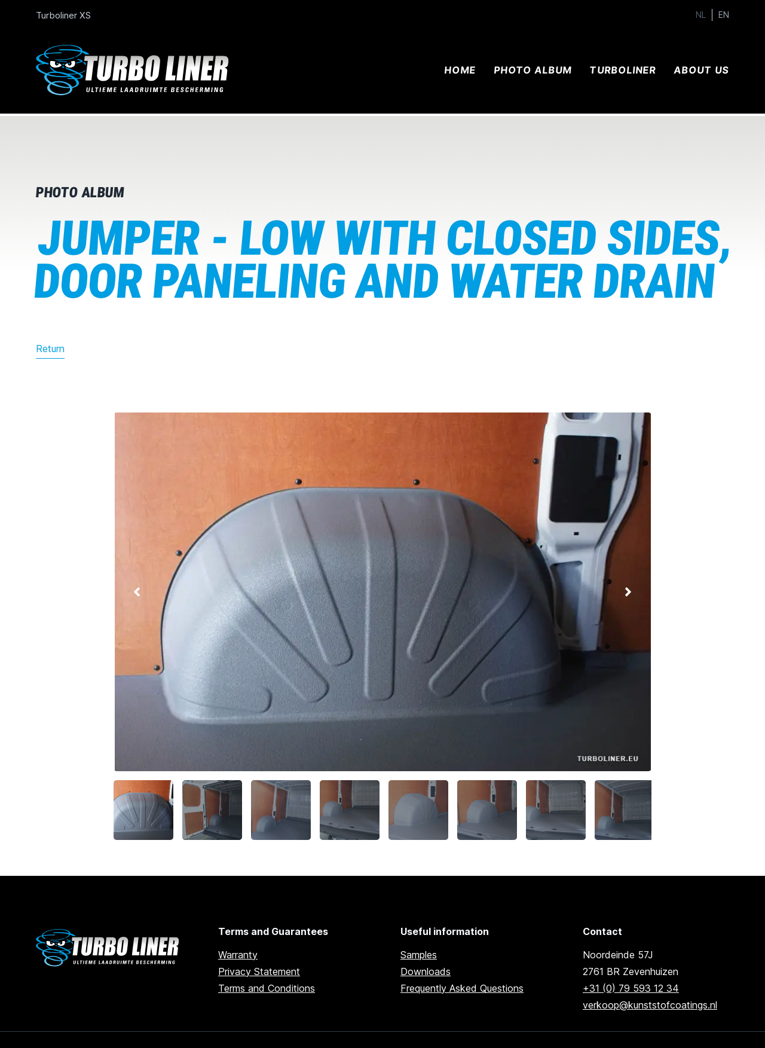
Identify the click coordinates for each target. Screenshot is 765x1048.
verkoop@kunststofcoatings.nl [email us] (650, 1005)
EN (723, 15)
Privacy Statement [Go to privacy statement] (259, 971)
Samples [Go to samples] (418, 955)
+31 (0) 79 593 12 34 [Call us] (631, 988)
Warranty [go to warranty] (238, 955)
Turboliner (622, 70)
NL (701, 15)
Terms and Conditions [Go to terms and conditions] (266, 988)
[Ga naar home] (134, 70)
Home (459, 70)
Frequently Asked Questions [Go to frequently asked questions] (462, 988)
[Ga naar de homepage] (109, 947)
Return (50, 349)
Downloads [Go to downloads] (425, 971)
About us (701, 70)
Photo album (532, 70)
